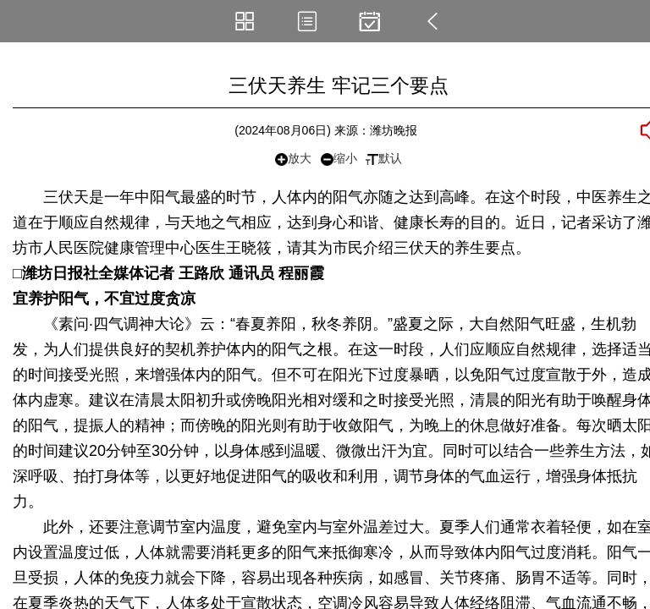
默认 (384, 158)
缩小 (339, 158)
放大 (293, 158)
